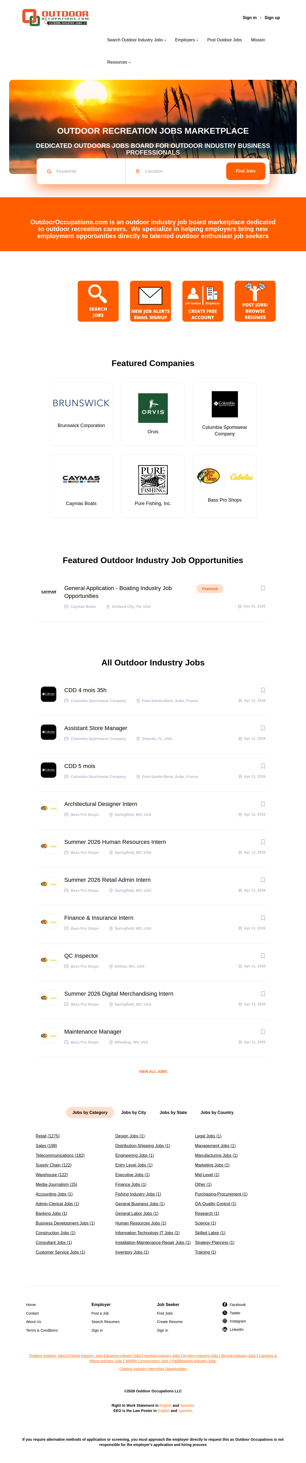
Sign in (250, 17)
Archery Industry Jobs (200, 1356)
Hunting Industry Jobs (162, 1356)
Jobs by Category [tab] (90, 1112)
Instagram (238, 1321)
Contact (32, 1313)
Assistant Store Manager (95, 728)
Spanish (186, 1405)
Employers (185, 40)
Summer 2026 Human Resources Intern (115, 842)
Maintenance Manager (93, 1031)
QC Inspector (81, 955)
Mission (258, 40)
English (166, 1405)
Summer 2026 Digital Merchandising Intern (119, 993)
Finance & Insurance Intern (98, 918)
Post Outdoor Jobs (224, 40)
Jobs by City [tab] (133, 1112)
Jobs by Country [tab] (217, 1112)
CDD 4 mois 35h (85, 690)
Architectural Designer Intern (100, 804)
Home (31, 1305)
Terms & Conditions (42, 1330)
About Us (33, 1322)
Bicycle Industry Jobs (238, 1356)
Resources (117, 62)
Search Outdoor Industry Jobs (135, 40)
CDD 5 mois (80, 766)
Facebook (238, 1305)
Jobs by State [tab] (173, 1112)
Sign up (272, 17)
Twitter (235, 1313)
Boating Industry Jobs (123, 1356)
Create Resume (170, 1322)
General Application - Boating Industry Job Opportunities (118, 592)
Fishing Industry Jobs (85, 1356)
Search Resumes (106, 1322)
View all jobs (153, 1071)
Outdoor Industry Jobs (47, 1356)
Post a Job (100, 1313)
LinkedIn (237, 1329)
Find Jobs (246, 171)
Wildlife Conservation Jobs (147, 1361)
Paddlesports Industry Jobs (194, 1361)
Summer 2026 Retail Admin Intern (107, 880)
